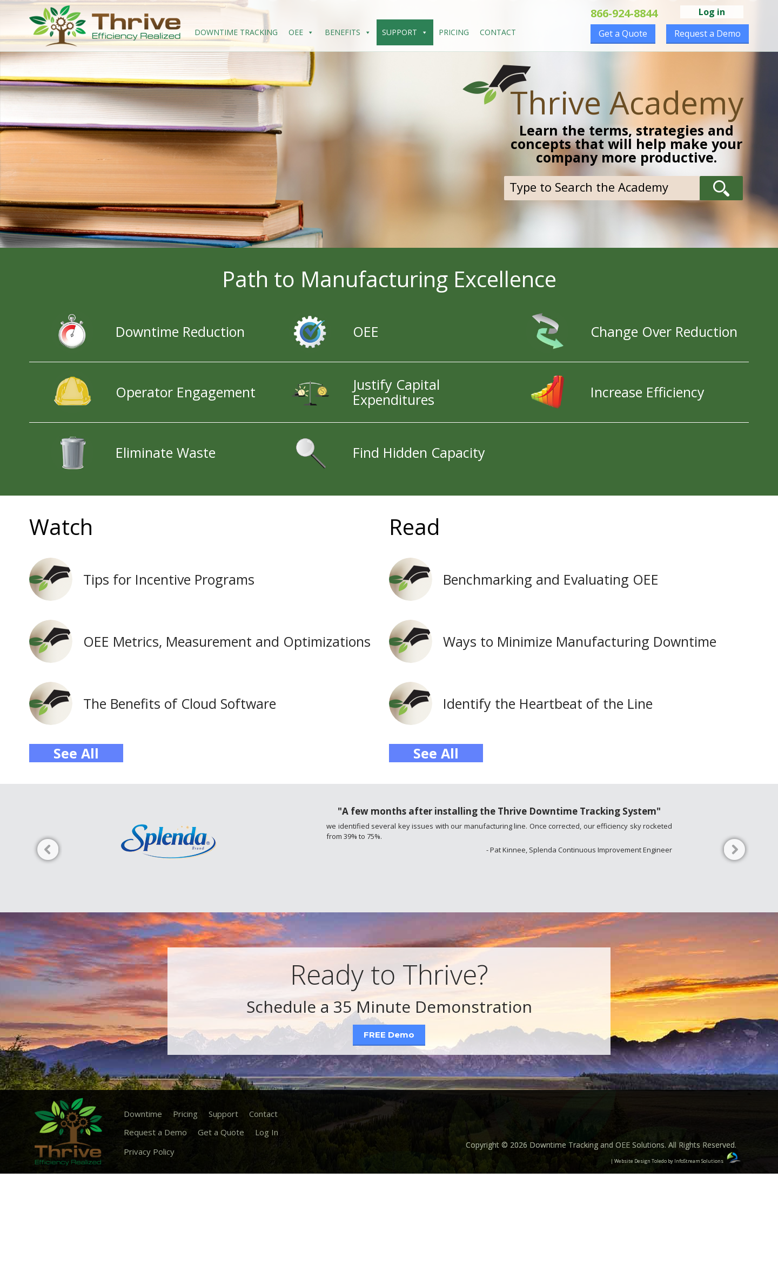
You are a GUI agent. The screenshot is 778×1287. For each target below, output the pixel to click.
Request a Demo (707, 33)
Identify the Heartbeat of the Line (548, 703)
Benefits (348, 32)
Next (732, 851)
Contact (498, 32)
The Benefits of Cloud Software (179, 703)
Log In (266, 1132)
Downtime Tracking (236, 32)
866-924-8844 (624, 13)
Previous (45, 851)
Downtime (143, 1113)
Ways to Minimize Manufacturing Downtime (579, 641)
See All (76, 753)
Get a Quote (623, 33)
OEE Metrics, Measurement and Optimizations (227, 641)
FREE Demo (389, 1034)
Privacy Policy (149, 1151)
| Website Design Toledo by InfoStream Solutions (667, 1160)
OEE (301, 32)
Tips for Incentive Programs (168, 579)
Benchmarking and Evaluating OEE (551, 579)
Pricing (454, 32)
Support (405, 32)
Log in (712, 12)
